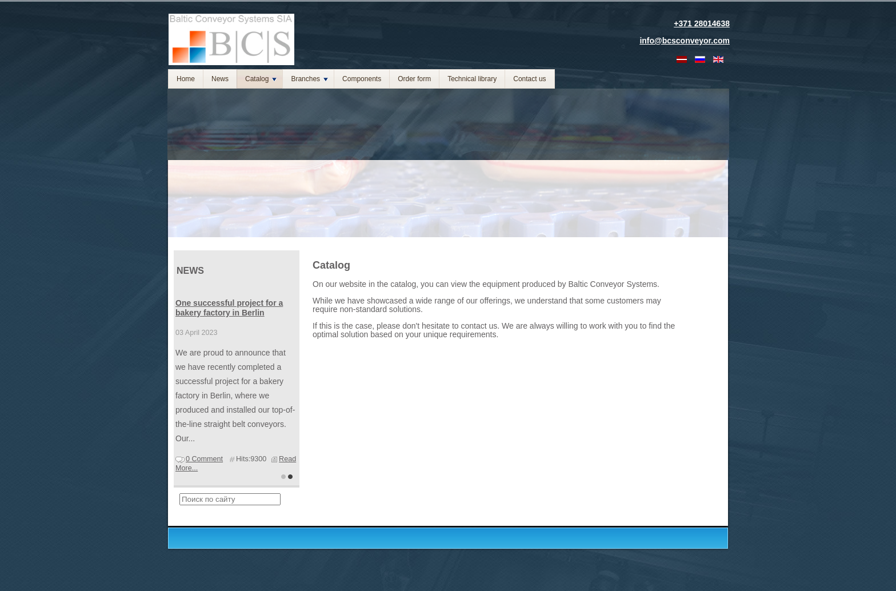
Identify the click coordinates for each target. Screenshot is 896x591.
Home (186, 79)
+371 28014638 (702, 23)
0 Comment (204, 459)
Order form (414, 79)
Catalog (261, 79)
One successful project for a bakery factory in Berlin (229, 308)
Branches (309, 79)
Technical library (472, 79)
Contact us (529, 79)
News (220, 79)
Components (361, 79)
